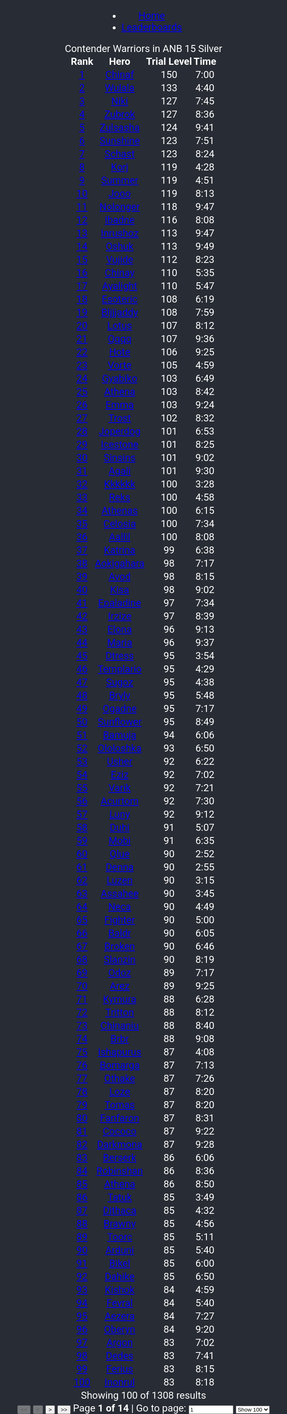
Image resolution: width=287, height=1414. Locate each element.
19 (82, 312)
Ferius (119, 1369)
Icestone (119, 444)
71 (82, 999)
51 (82, 735)
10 (82, 193)
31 (82, 471)
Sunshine (120, 141)
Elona (119, 629)
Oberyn (119, 1329)
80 (82, 1118)
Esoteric (120, 299)
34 (82, 510)
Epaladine (119, 603)
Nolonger (120, 207)
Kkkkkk (119, 484)
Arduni (119, 1250)
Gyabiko (119, 378)
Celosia (119, 524)
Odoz (119, 973)
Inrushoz (120, 233)
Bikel (119, 1263)
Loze (119, 1091)
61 (82, 867)
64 (82, 907)
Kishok (120, 1290)
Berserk (119, 1157)
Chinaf (119, 74)
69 (82, 973)
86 (82, 1197)
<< (24, 1410)
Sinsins (119, 457)
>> (64, 1410)
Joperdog (119, 431)
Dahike (120, 1276)
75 (82, 1052)
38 (82, 563)
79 (82, 1105)
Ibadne (120, 220)
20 (82, 325)
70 (82, 986)
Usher (120, 761)
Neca (119, 907)
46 (82, 669)
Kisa (119, 590)
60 (82, 854)
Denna (120, 867)
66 (82, 933)
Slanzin (119, 959)
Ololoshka (120, 748)
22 (82, 352)
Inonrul (119, 1382)
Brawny (120, 1224)
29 (82, 444)
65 (82, 920)
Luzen (120, 880)
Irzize (119, 616)
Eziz (119, 774)
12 (82, 220)
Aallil (119, 537)
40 (82, 590)
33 (82, 497)
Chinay (120, 273)
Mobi (120, 841)
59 (82, 841)
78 (82, 1091)
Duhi (120, 827)
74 (82, 1039)
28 (82, 431)
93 (82, 1290)
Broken (119, 946)
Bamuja (119, 735)
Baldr (119, 933)
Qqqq (119, 339)
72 (82, 1012)
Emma (120, 405)
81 (82, 1131)
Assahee (120, 893)
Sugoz (119, 682)
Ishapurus (119, 1052)
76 (82, 1065)
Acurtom (120, 801)
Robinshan (120, 1171)
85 (82, 1184)
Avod (120, 576)
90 (82, 1250)
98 (82, 1356)
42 (82, 616)
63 (82, 893)
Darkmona (119, 1144)
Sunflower (120, 722)
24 (82, 378)
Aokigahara (120, 563)
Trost (119, 418)
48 (82, 695)
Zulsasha (120, 127)
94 (82, 1303)
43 (82, 629)
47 (82, 682)
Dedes (119, 1356)
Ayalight (119, 286)
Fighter (119, 920)
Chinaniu (119, 1025)
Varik (120, 788)
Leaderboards (151, 27)
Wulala (120, 88)
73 (82, 1025)
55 (82, 788)
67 (82, 946)
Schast (119, 154)
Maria (119, 642)
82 (82, 1144)
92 (82, 1276)
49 (82, 708)
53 (82, 761)
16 (82, 273)
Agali (120, 471)
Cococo (119, 1131)
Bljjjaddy (119, 312)
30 (82, 457)
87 (82, 1210)
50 (82, 722)
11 (82, 207)
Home (151, 15)
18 (82, 299)
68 (82, 959)
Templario (120, 669)
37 (82, 550)
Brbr (120, 1039)
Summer (119, 180)
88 (82, 1224)
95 (82, 1316)
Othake (119, 1078)
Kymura (119, 999)
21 (82, 339)
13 (82, 233)
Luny (119, 814)
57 (82, 814)
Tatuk (119, 1197)
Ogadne (120, 708)
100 (82, 1382)
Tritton (119, 1012)
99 (82, 1369)
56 (82, 801)
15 (82, 259)
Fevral (120, 1303)
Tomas (119, 1105)
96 (82, 1329)
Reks (119, 497)
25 (82, 391)
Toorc (119, 1237)
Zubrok (119, 114)
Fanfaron (119, 1118)
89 (82, 1237)
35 (82, 524)
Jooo (120, 193)
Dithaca (119, 1210)
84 (82, 1171)
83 (82, 1157)
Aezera (119, 1316)
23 (82, 365)
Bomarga (120, 1065)
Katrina (119, 550)
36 (82, 537)
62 (82, 880)
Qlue (120, 854)
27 (82, 418)
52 (82, 748)
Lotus (119, 325)
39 (82, 576)
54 (82, 774)
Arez (120, 986)
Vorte (119, 365)
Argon (120, 1342)
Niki (119, 101)
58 (82, 827)
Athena (119, 391)
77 (82, 1078)
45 (82, 656)
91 (82, 1263)
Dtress (119, 656)
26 (82, 405)
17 (82, 286)
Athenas (120, 510)
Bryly (119, 695)
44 (82, 642)
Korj (119, 167)
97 (82, 1342)
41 (82, 603)
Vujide (119, 259)
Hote (119, 352)
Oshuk (119, 246)
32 (82, 484)
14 (82, 246)
